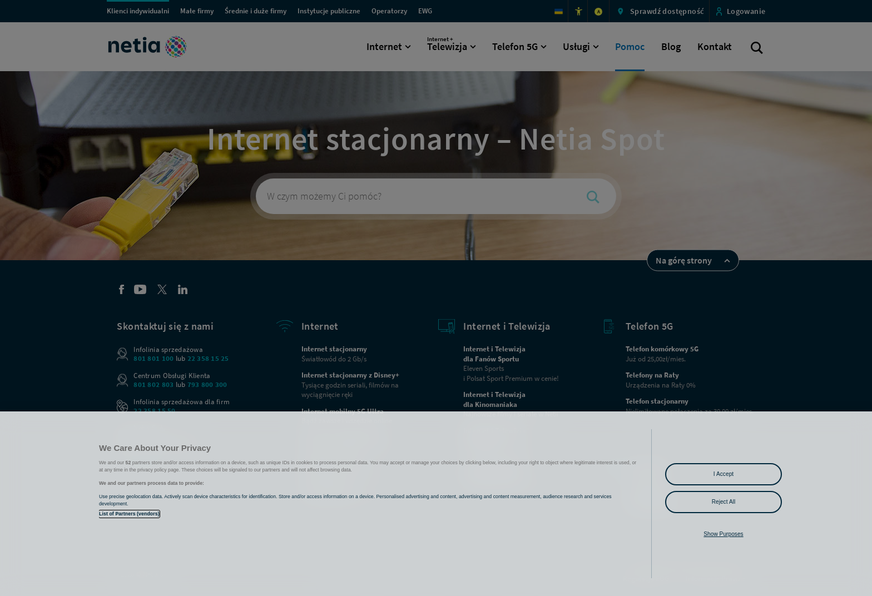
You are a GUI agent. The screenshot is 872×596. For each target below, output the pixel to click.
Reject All (724, 502)
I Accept (724, 474)
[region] (436, 503)
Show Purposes (723, 534)
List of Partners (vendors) (129, 513)
